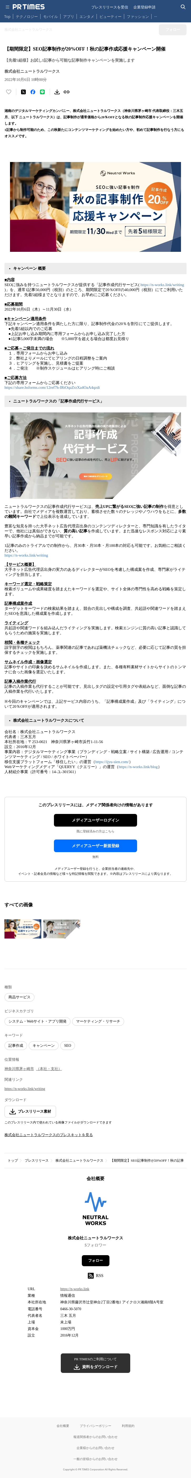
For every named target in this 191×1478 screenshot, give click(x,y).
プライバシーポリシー (95, 1425)
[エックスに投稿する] (23, 92)
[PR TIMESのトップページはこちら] (29, 7)
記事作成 (15, 1046)
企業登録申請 (144, 6)
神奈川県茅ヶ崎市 (19, 1069)
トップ (13, 1160)
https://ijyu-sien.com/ (112, 762)
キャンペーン (44, 1046)
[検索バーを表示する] (183, 7)
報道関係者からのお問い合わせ (95, 1437)
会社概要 (63, 1425)
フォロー (95, 1261)
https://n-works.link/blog (138, 767)
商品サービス (19, 997)
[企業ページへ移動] (95, 1210)
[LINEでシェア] (42, 92)
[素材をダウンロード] (57, 92)
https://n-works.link (74, 1289)
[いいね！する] (8, 92)
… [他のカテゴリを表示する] (155, 15)
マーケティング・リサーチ (98, 1021)
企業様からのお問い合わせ (95, 1448)
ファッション (138, 16)
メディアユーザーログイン (95, 820)
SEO (67, 1046)
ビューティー (110, 16)
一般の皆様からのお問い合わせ (95, 1459)
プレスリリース (37, 1160)
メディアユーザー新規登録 (95, 846)
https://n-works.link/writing (162, 285)
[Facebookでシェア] (33, 92)
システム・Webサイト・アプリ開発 (37, 1021)
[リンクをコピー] (66, 92)
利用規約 (128, 1425)
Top (7, 16)
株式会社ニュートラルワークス (79, 1160)
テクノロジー (27, 16)
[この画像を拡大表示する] (22, 929)
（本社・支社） (49, 1069)
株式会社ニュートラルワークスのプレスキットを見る (48, 1135)
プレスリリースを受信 (109, 6)
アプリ (68, 16)
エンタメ (86, 16)
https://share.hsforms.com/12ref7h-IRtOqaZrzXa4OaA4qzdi (52, 387)
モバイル (50, 16)
